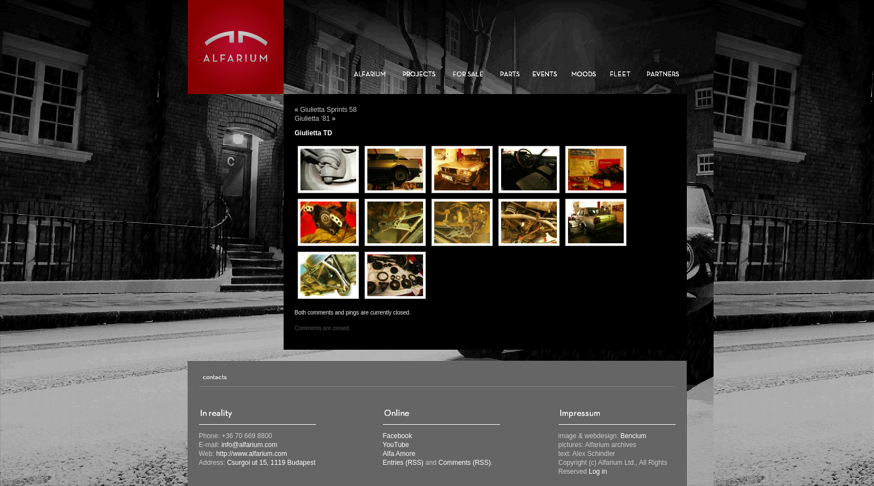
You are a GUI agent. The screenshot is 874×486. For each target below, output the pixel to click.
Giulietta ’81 (312, 118)
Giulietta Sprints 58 (328, 110)
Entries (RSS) (403, 463)
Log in (598, 471)
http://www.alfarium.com (251, 454)
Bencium (633, 436)
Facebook (397, 436)
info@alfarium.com (249, 445)
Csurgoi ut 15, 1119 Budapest (271, 463)
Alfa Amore (399, 454)
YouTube (396, 445)
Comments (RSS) (465, 463)
